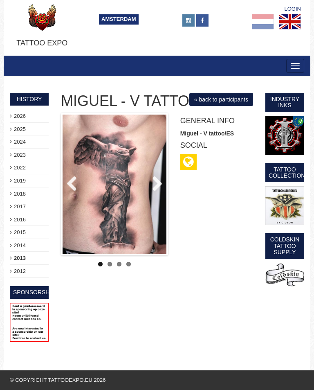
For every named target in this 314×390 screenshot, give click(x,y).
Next (154, 184)
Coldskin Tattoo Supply (285, 245)
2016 (20, 219)
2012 (20, 271)
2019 (20, 181)
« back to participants (221, 99)
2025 (20, 129)
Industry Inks (284, 102)
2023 (20, 155)
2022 (20, 168)
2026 (20, 116)
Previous (75, 184)
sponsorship (34, 292)
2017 (20, 206)
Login (293, 9)
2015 (20, 232)
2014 (20, 245)
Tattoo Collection (287, 172)
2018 (20, 194)
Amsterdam (118, 19)
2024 (20, 142)
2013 (20, 258)
